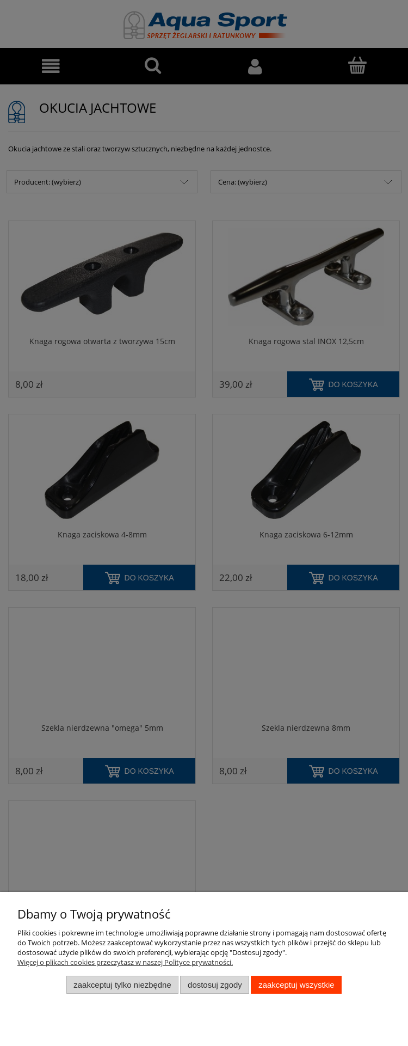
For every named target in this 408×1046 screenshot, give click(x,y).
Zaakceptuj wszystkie (296, 984)
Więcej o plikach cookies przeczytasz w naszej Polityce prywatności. (125, 962)
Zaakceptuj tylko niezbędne (122, 984)
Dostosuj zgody (215, 984)
